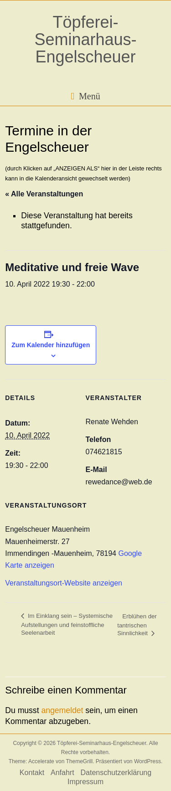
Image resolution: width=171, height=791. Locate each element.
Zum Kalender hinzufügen (50, 345)
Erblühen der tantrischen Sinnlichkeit (137, 625)
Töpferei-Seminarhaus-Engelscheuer (85, 39)
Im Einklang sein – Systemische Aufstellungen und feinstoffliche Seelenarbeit (67, 624)
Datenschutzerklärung (116, 772)
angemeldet (62, 710)
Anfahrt (62, 772)
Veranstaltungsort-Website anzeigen (63, 583)
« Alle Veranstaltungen (44, 194)
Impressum (85, 782)
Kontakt (32, 772)
